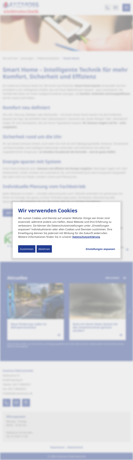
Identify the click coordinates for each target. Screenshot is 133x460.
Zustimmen (27, 249)
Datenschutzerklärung (86, 236)
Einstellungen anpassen (100, 249)
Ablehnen (44, 249)
